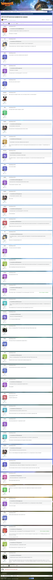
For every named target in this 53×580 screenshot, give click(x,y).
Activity (8, 9)
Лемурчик (4, 473)
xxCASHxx (4, 299)
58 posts (4, 389)
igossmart (4, 92)
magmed (4, 26)
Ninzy (5, 393)
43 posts (4, 160)
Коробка (4, 121)
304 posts (5, 35)
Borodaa (5, 406)
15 (5, 102)
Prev (3, 23)
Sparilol (5, 65)
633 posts (5, 402)
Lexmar (5, 552)
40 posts (4, 117)
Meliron (5, 338)
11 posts (4, 88)
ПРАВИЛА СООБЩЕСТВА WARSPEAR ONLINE (26, 13)
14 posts (4, 469)
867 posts (5, 334)
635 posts (5, 494)
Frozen (5, 136)
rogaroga (4, 272)
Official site (20, 9)
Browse (3, 9)
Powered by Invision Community (48, 578)
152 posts (5, 103)
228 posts (5, 146)
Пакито (5, 365)
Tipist (5, 107)
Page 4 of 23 (22, 23)
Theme (5, 578)
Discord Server (14, 9)
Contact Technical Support (15, 578)
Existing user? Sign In (41, 4)
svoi (4, 460)
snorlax (6, 19)
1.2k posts (5, 49)
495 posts (5, 268)
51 (5, 131)
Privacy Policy (9, 578)
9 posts (4, 281)
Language (2, 578)
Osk (4, 231)
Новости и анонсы (13, 20)
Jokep (5, 259)
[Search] (44, 9)
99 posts (4, 187)
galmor (5, 245)
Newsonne (4, 150)
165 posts (5, 375)
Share (43, 19)
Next (17, 23)
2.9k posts (5, 132)
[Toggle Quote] (10, 28)
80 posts (4, 441)
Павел (5, 79)
